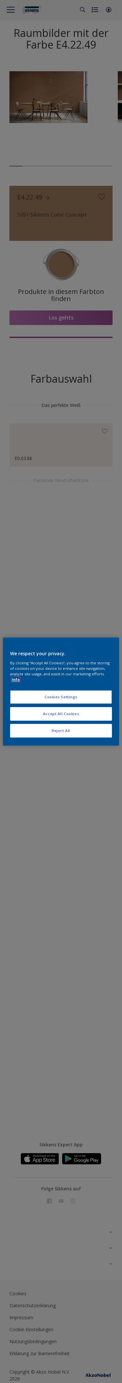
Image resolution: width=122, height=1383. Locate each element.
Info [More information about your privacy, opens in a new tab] (16, 679)
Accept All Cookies (61, 713)
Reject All (61, 730)
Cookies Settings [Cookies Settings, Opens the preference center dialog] (61, 696)
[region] (61, 691)
